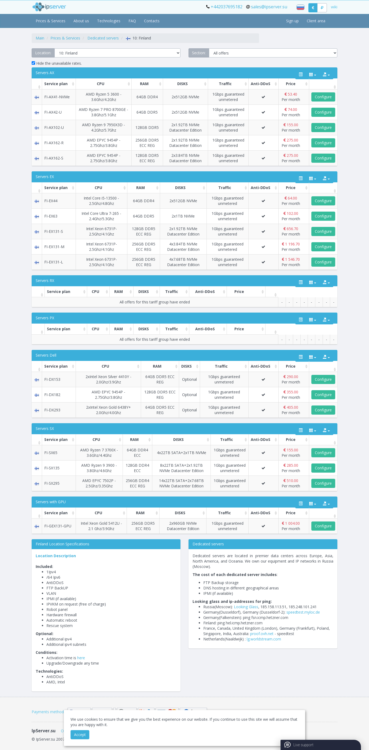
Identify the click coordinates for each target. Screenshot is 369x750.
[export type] (326, 74)
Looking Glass (246, 606)
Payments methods (49, 711)
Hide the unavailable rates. (57, 63)
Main (40, 38)
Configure (323, 96)
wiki (334, 6)
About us (81, 20)
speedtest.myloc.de (303, 612)
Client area (316, 20)
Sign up (292, 20)
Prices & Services (50, 20)
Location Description (56, 555)
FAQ (132, 20)
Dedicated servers (103, 38)
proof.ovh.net (262, 633)
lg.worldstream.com (264, 639)
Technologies (108, 20)
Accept (80, 734)
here (81, 657)
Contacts (152, 20)
